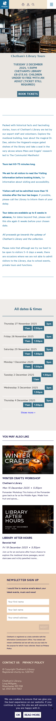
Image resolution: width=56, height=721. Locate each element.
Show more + (28, 412)
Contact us (11, 662)
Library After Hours (17, 538)
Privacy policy (33, 662)
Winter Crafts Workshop (21, 478)
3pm (48, 323)
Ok (18, 715)
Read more (32, 715)
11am (27, 328)
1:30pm (38, 328)
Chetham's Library (4, 4)
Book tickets (28, 94)
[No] (52, 708)
